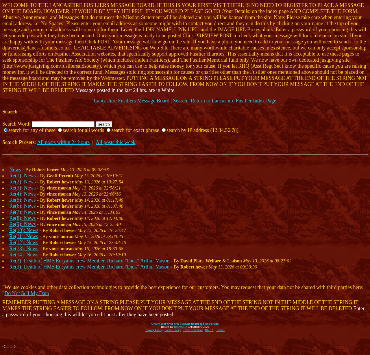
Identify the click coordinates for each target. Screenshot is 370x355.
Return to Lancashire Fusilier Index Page (233, 101)
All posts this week (116, 142)
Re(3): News (22, 188)
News (15, 169)
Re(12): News (23, 242)
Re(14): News (23, 254)
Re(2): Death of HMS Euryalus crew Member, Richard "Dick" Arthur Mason (89, 261)
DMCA (209, 330)
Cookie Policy (172, 330)
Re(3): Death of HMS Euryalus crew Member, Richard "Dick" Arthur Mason (89, 267)
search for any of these (32, 130)
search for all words (83, 130)
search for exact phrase (135, 130)
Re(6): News (22, 206)
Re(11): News (23, 236)
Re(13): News (23, 248)
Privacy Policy (153, 330)
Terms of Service (193, 330)
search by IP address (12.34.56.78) (202, 130)
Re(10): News (23, 230)
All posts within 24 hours (63, 142)
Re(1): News (22, 176)
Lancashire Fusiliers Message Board (131, 101)
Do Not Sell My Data (26, 293)
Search (180, 101)
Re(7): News (22, 212)
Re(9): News (22, 224)
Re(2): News (22, 182)
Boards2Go (180, 326)
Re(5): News (22, 200)
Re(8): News (22, 218)
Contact (220, 330)
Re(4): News (22, 194)
